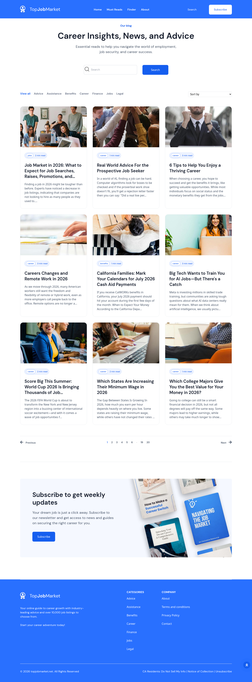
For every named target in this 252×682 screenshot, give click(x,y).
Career (84, 93)
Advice (38, 93)
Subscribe (220, 9)
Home (98, 9)
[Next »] (226, 442)
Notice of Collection (201, 671)
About (145, 9)
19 (142, 442)
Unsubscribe (224, 671)
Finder (131, 9)
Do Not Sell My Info (174, 671)
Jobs (109, 93)
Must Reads (114, 9)
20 (148, 442)
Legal (119, 93)
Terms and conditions (176, 607)
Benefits (70, 93)
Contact (167, 624)
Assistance (54, 93)
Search (192, 9)
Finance (97, 93)
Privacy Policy (170, 615)
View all (25, 93)
